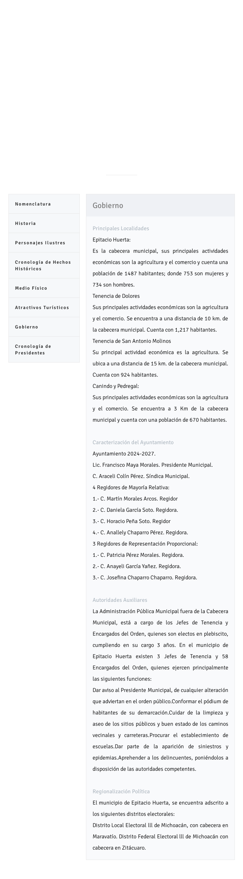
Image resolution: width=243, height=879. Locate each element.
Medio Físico (31, 288)
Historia (25, 223)
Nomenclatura (33, 204)
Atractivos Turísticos (42, 307)
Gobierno (26, 327)
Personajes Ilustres (40, 243)
